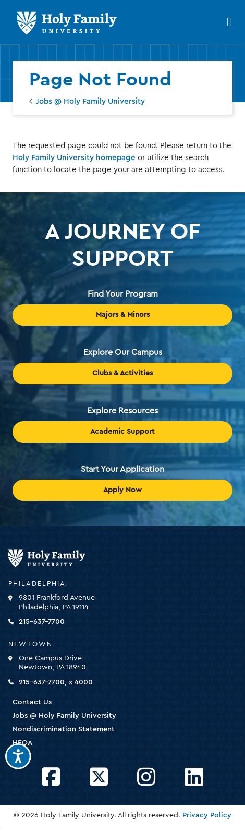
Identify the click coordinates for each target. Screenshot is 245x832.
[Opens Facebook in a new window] (51, 777)
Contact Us (32, 702)
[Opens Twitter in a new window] (99, 777)
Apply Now (122, 490)
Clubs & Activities (122, 373)
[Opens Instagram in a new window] (146, 777)
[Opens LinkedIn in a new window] (194, 777)
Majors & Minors (123, 315)
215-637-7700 (42, 622)
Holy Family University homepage (74, 158)
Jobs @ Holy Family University (90, 101)
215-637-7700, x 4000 (56, 682)
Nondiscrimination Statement (64, 729)
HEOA (22, 743)
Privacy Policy (206, 815)
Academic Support (122, 431)
